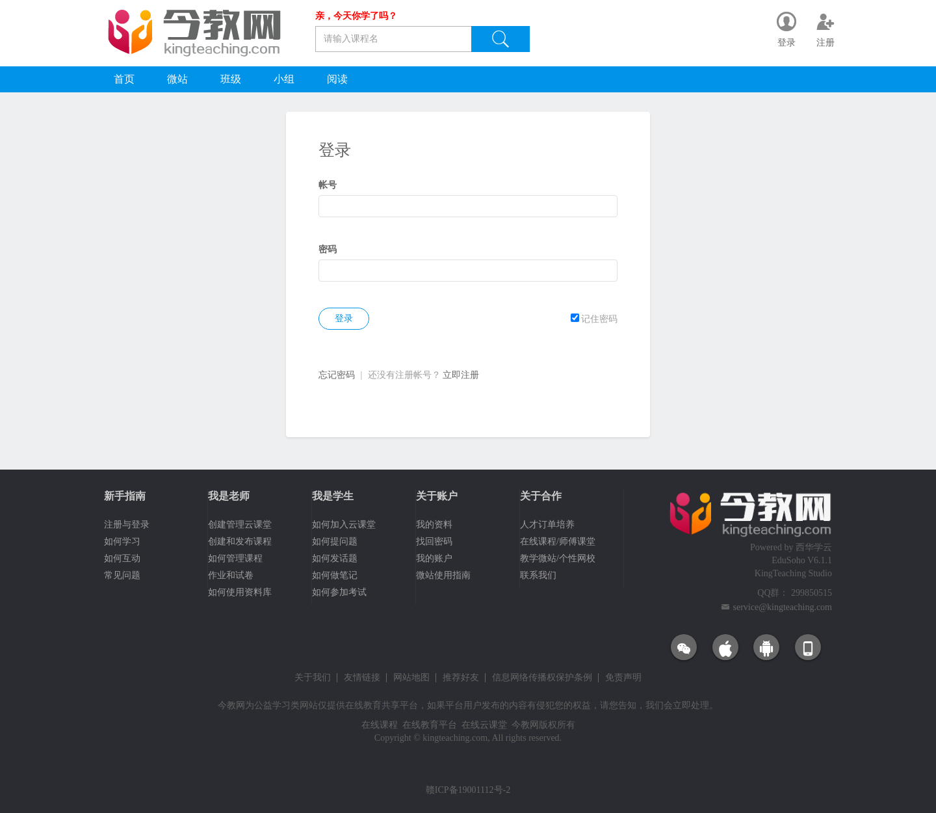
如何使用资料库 (240, 592)
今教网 (231, 705)
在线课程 (379, 725)
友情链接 (362, 677)
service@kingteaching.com (782, 607)
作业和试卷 (231, 575)
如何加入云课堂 (344, 524)
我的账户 (434, 558)
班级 (230, 79)
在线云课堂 (484, 725)
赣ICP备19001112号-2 (468, 790)
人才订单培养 (547, 524)
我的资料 (434, 524)
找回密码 (434, 541)
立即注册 (461, 375)
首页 (124, 79)
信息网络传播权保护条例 (542, 677)
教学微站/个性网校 (557, 558)
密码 (327, 249)
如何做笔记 (335, 575)
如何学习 (122, 541)
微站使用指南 (443, 575)
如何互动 (122, 558)
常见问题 (122, 575)
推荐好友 (461, 677)
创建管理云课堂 (240, 524)
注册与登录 (127, 524)
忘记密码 (336, 375)
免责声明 (623, 677)
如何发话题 (335, 558)
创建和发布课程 (240, 541)
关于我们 (312, 677)
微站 (177, 79)
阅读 (337, 79)
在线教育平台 (429, 725)
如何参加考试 (339, 592)
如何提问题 (335, 541)
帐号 (327, 185)
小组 (284, 79)
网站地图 (411, 677)
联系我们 (538, 575)
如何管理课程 (235, 558)
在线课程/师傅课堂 (557, 541)
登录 (344, 318)
